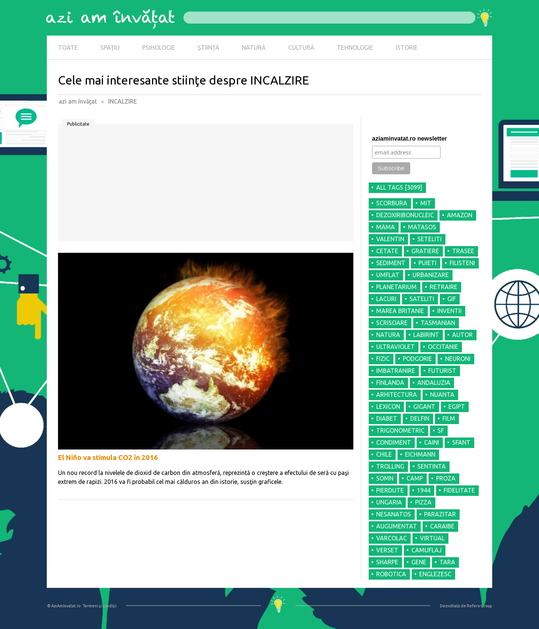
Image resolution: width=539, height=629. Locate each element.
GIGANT (424, 406)
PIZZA (423, 502)
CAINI (431, 442)
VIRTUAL (432, 538)
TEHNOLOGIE (355, 47)
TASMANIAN (438, 322)
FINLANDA (390, 382)
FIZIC (383, 358)
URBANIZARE (430, 274)
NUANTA (442, 394)
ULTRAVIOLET (395, 346)
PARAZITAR (440, 514)
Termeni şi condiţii (99, 606)
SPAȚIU (110, 47)
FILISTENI (462, 263)
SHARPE (387, 562)
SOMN (384, 478)
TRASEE (463, 251)
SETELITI (429, 239)
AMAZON (459, 215)
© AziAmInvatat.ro (63, 606)
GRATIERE (425, 251)
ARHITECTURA (396, 394)
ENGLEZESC (435, 574)
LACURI (386, 298)
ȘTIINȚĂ (208, 47)
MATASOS (422, 227)
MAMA (385, 227)
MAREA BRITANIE (400, 310)
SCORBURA (391, 203)
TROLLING (390, 466)
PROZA (446, 478)
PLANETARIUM (396, 286)
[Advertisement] (206, 185)
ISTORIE (407, 47)
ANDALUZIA (433, 382)
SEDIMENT (390, 263)
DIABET (386, 418)
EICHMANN (420, 454)
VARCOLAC (391, 538)
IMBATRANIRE (395, 370)
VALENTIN (390, 239)
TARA (447, 562)
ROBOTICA (391, 574)
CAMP (414, 478)
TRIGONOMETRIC (400, 430)
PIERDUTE (390, 490)
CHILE (384, 454)
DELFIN (419, 418)
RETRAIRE (443, 286)
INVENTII (449, 310)
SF (441, 430)
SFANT (461, 442)
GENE (418, 562)
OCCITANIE (443, 346)
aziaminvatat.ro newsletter (409, 138)
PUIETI (427, 263)
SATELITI (421, 298)
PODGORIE (417, 358)
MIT (425, 203)
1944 (423, 490)
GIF (451, 298)
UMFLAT (387, 274)
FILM (448, 418)
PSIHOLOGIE (158, 47)
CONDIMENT (393, 442)
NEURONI (458, 358)
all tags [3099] (399, 187)
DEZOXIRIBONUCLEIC (405, 215)
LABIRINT (426, 334)
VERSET (387, 550)
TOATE (68, 47)
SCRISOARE (392, 322)
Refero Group (479, 606)
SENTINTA (431, 466)
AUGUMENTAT (396, 526)
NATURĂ (254, 47)
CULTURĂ (301, 47)
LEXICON (388, 406)
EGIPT (456, 406)
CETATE (387, 251)
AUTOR (462, 334)
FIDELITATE (459, 490)
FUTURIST (442, 370)
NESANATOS (393, 514)
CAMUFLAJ (426, 550)
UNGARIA (389, 502)
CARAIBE (442, 526)
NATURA (388, 334)
